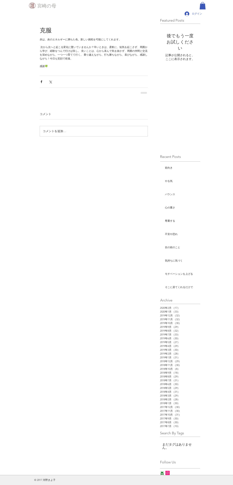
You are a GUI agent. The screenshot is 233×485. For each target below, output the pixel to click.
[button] (203, 5)
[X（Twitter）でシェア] (50, 81)
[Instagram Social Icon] (167, 473)
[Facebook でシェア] (41, 81)
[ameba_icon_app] (162, 473)
